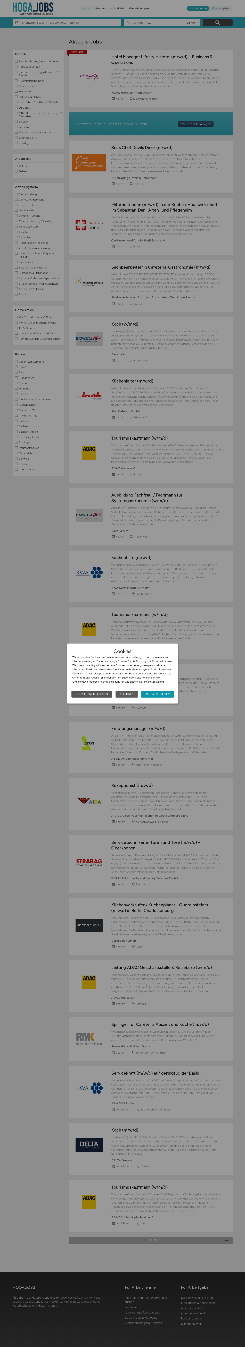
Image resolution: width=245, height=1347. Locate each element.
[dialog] (122, 674)
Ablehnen (127, 694)
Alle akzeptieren (157, 694)
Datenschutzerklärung (152, 681)
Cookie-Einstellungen (92, 694)
